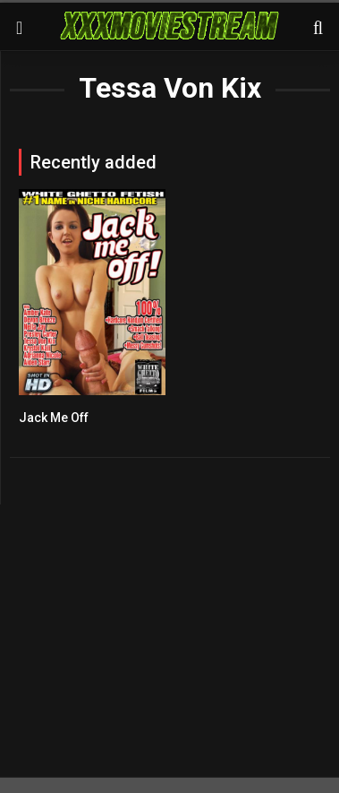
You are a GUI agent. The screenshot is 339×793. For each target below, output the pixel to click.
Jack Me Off (54, 417)
